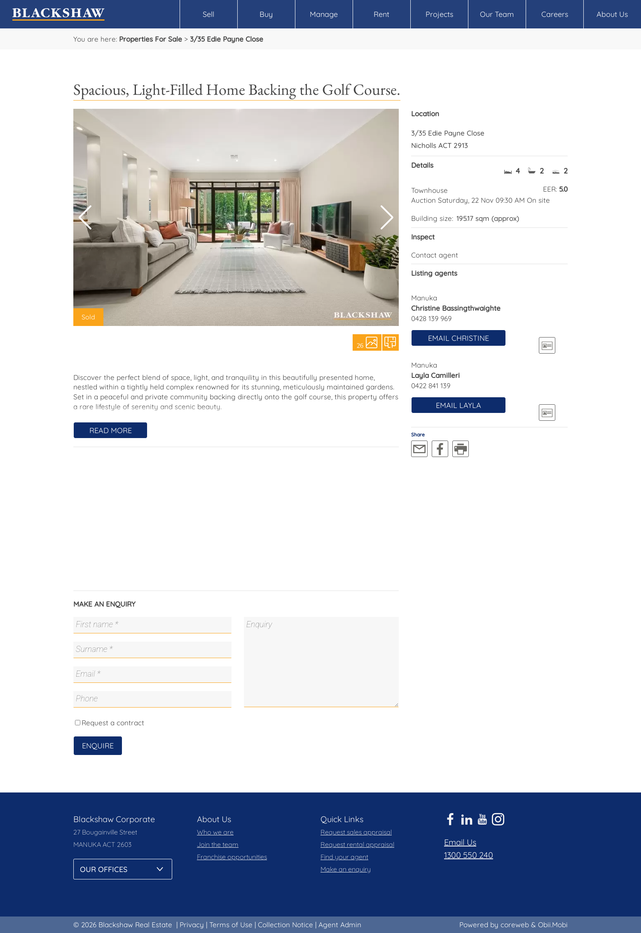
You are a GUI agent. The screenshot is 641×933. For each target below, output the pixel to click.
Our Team (497, 14)
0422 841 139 (430, 385)
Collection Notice (285, 924)
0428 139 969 (431, 318)
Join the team (218, 844)
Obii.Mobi (553, 924)
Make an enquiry (345, 869)
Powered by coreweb (494, 924)
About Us (612, 14)
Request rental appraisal (357, 844)
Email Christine (458, 338)
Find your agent (344, 857)
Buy (266, 14)
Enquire (98, 745)
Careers (554, 14)
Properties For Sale (150, 39)
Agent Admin (339, 924)
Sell (208, 14)
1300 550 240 (468, 855)
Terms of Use (231, 924)
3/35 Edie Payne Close (226, 39)
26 (360, 345)
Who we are (215, 832)
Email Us (460, 842)
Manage (324, 14)
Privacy (192, 924)
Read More (110, 430)
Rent (381, 14)
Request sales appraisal (356, 832)
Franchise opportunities (232, 857)
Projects (439, 14)
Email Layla (458, 405)
